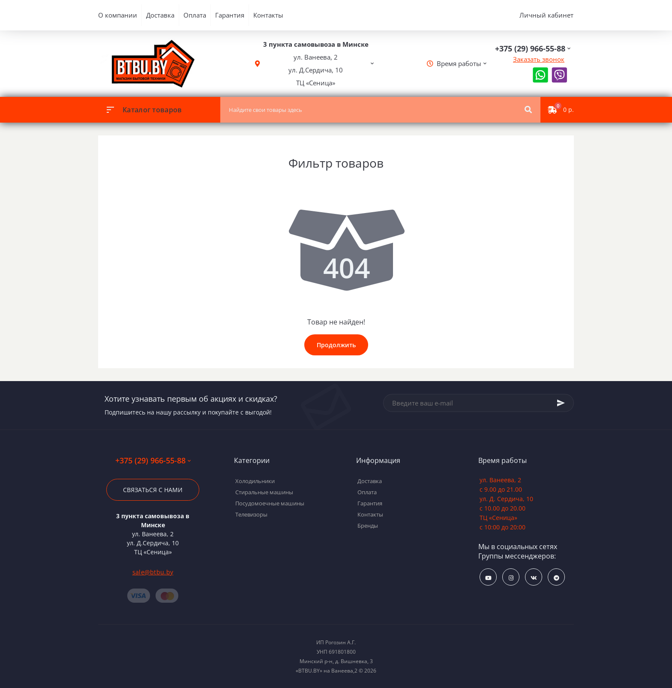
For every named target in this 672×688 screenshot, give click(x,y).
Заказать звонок (538, 59)
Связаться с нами (153, 490)
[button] (316, 64)
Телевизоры (251, 514)
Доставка (160, 15)
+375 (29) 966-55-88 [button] (153, 461)
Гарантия (229, 15)
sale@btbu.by (153, 572)
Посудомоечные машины (269, 503)
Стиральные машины (264, 492)
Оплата (194, 15)
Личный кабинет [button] (546, 15)
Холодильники (255, 481)
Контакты (268, 15)
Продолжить (336, 345)
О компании (117, 15)
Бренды (367, 525)
